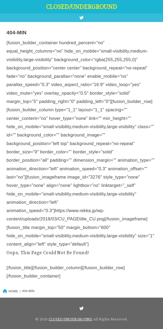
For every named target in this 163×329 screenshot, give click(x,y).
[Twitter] (81, 17)
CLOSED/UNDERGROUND (81, 6)
